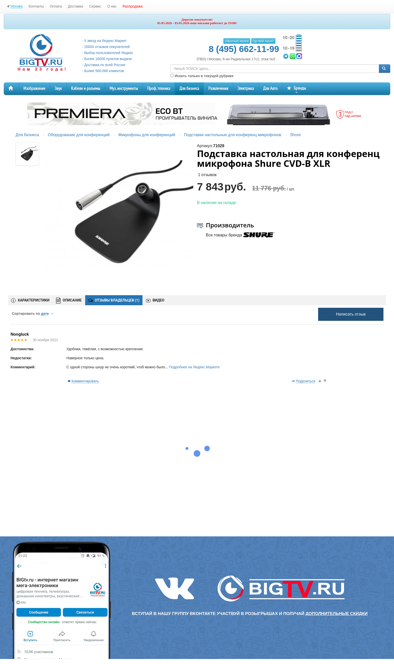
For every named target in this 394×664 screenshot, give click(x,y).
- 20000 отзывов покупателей (106, 47)
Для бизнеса (189, 88)
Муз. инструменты (124, 88)
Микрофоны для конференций (146, 135)
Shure (295, 135)
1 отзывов (207, 175)
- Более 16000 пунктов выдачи (107, 59)
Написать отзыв (351, 314)
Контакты (36, 6)
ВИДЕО (155, 300)
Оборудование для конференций (79, 135)
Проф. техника (158, 88)
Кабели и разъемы (85, 88)
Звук (58, 88)
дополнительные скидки (337, 613)
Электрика (245, 88)
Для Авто (270, 88)
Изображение (34, 88)
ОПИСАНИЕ (69, 300)
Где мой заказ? (263, 41)
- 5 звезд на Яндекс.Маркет (104, 41)
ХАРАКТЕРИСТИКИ (30, 300)
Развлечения (218, 88)
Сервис (95, 6)
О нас (111, 6)
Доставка (75, 6)
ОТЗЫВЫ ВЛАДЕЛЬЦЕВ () (113, 300)
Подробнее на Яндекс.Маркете (194, 367)
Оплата (56, 6)
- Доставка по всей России (103, 65)
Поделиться (305, 381)
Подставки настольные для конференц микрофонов (232, 135)
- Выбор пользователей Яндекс (107, 53)
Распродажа (133, 6)
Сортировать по (33, 314)
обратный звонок (237, 41)
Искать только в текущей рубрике (201, 76)
